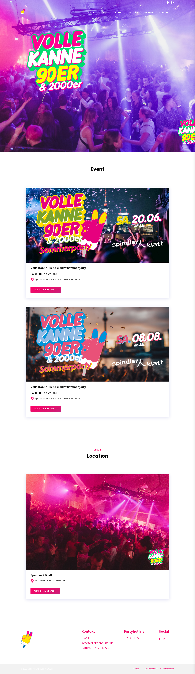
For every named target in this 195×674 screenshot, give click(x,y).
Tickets (117, 12)
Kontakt (163, 12)
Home (91, 12)
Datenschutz (151, 668)
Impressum (168, 668)
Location (133, 12)
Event (104, 12)
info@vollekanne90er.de (97, 643)
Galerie (149, 12)
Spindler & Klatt (41, 575)
